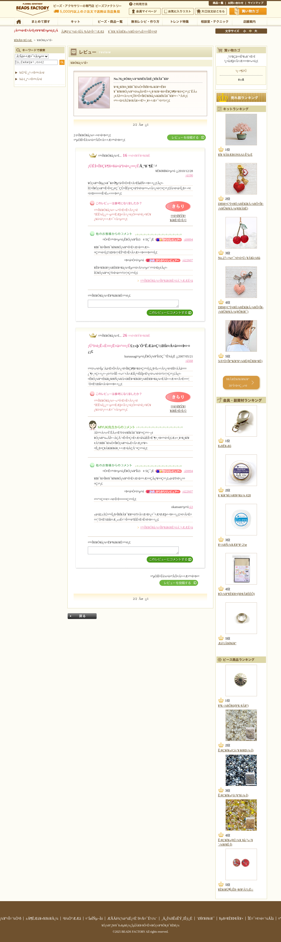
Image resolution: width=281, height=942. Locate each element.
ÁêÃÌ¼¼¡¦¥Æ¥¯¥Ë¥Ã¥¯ (214, 21)
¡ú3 (191, 507)
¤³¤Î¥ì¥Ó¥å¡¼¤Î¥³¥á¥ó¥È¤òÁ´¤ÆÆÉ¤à (166, 280)
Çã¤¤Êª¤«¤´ (248, 11)
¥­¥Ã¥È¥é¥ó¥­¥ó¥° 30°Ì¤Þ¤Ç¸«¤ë (237, 382)
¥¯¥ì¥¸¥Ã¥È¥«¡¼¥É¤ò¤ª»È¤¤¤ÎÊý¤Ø (132, 31)
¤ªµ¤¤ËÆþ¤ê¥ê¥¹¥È (178, 11)
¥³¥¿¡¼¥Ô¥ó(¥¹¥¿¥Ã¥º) (233, 705)
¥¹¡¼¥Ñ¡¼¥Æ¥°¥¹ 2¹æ (232, 545)
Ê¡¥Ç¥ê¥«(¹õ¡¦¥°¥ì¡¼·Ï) (233, 795)
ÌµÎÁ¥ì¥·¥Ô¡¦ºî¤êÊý (145, 21)
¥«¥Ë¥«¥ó (224, 446)
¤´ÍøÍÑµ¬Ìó (94, 918)
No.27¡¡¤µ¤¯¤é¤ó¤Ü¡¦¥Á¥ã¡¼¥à (239, 258)
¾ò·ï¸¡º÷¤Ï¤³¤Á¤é (30, 79)
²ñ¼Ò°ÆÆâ (72, 918)
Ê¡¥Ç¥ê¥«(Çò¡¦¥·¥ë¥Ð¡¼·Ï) (235, 750)
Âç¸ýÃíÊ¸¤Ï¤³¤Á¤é (211, 11)
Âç (256, 31)
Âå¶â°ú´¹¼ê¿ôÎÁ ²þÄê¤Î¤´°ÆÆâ (82, 31)
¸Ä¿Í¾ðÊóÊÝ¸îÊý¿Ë (176, 918)
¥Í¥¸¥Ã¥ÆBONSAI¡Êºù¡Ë (235, 154)
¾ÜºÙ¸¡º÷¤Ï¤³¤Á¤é (31, 72)
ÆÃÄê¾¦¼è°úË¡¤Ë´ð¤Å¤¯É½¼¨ (132, 918)
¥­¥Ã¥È (75, 21)
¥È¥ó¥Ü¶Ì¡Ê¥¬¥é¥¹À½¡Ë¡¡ (235, 889)
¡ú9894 (188, 239)
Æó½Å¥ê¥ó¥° (227, 643)
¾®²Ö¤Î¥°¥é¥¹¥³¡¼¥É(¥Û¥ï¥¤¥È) (240, 361)
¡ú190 (189, 175)
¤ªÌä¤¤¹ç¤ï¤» (235, 4)
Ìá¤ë (82, 616)
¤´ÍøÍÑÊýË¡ (139, 4)
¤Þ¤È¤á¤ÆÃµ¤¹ (40, 21)
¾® (245, 31)
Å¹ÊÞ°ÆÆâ (249, 21)
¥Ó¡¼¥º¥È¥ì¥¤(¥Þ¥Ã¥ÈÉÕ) (236, 594)
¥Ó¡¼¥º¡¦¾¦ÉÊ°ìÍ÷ (110, 21)
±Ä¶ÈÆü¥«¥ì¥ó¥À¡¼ (42, 918)
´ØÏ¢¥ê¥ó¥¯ (206, 918)
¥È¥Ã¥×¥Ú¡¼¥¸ (23, 40)
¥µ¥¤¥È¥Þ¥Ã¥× (256, 4)
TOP (18, 21)
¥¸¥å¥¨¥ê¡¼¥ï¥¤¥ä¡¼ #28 (234, 495)
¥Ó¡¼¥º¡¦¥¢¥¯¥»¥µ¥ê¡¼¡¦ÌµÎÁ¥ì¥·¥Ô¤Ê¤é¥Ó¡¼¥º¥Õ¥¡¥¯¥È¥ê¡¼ (140, 925)
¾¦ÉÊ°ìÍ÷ (217, 4)
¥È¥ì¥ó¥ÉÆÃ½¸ (179, 21)
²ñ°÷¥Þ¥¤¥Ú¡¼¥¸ (145, 11)
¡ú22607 (187, 260)
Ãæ (250, 31)
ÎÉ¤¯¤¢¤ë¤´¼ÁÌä (261, 918)
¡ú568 (189, 361)
